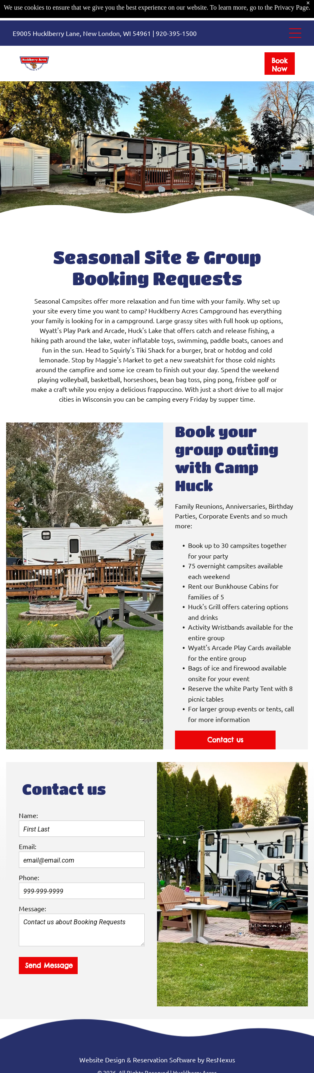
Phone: (29, 877)
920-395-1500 (176, 13)
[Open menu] (295, 13)
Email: (27, 846)
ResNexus (220, 1059)
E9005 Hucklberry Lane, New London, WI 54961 (82, 13)
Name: (28, 815)
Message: (32, 908)
